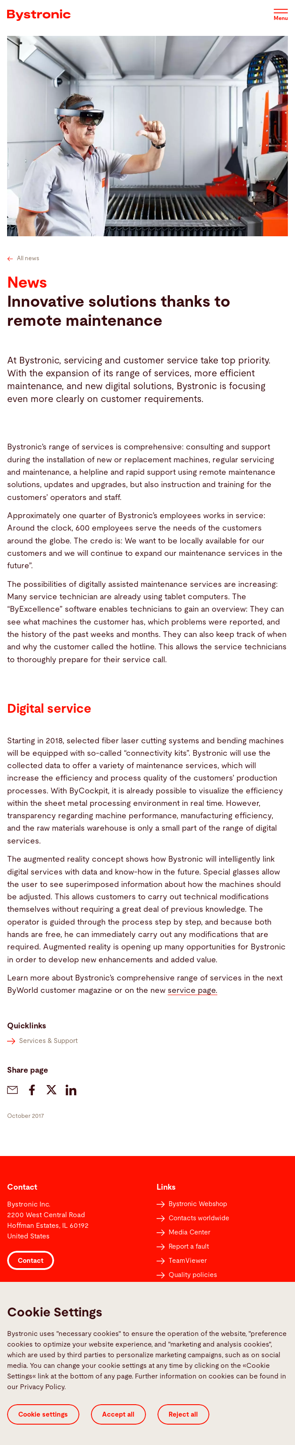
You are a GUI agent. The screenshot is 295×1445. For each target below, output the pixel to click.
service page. (192, 990)
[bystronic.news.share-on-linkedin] (71, 1090)
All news (23, 258)
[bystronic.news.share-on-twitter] (51, 1090)
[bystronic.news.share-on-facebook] (32, 1090)
